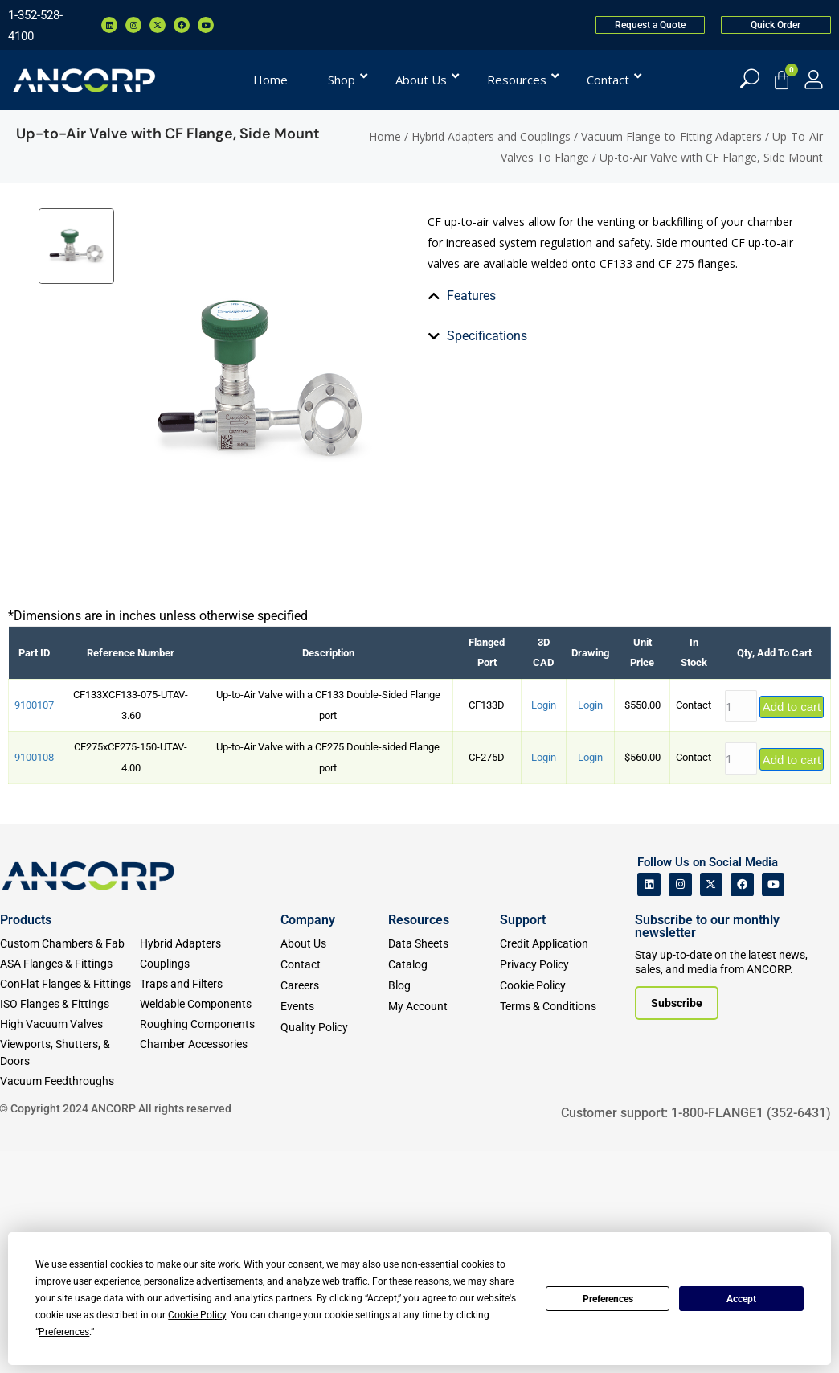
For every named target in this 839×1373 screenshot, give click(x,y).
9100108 (34, 979)
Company (307, 1141)
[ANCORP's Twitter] (711, 1106)
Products (25, 1141)
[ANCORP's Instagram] (680, 1106)
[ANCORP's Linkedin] (649, 1106)
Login (543, 927)
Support (523, 1141)
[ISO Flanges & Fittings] (70, 1225)
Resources (418, 1141)
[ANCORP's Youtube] (773, 1106)
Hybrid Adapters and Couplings (491, 136)
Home (385, 136)
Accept (741, 1299)
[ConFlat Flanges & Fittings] (70, 1205)
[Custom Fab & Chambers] (70, 1165)
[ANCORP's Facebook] (742, 1106)
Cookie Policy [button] (197, 1315)
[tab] (437, 504)
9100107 (34, 927)
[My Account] (814, 79)
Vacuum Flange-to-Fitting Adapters (671, 136)
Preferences (608, 1299)
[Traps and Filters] (210, 1205)
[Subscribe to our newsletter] (676, 1225)
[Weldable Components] (210, 1225)
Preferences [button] (64, 1332)
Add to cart (792, 928)
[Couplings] (210, 1185)
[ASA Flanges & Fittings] (70, 1185)
